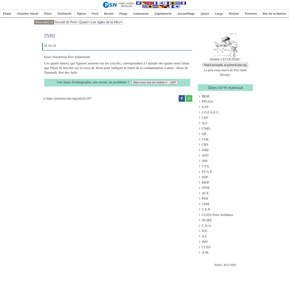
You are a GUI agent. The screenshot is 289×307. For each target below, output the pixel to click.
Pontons (251, 13)
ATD (205, 155)
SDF (205, 177)
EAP (205, 107)
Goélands (64, 13)
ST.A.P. (207, 172)
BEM (205, 96)
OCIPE (207, 220)
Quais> (84, 22)
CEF (205, 118)
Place (48, 13)
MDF (205, 182)
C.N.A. (207, 226)
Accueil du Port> (66, 22)
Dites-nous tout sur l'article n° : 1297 (154, 82)
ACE (205, 193)
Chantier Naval (27, 13)
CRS (205, 144)
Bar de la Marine (274, 13)
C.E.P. (206, 209)
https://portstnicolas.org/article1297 (67, 98)
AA (204, 236)
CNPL (206, 128)
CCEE (206, 247)
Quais (205, 13)
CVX (205, 166)
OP (204, 134)
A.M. (205, 252)
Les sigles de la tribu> (106, 22)
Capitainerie (163, 13)
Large (219, 13)
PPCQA (207, 101)
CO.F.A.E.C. (211, 112)
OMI (205, 150)
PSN (205, 198)
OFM (205, 188)
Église (81, 13)
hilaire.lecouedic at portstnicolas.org (225, 64)
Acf (204, 123)
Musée (109, 13)
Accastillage (186, 13)
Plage (123, 13)
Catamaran (141, 13)
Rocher (234, 13)
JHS (205, 161)
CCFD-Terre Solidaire (217, 215)
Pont (95, 13)
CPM (205, 204)
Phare (7, 13)
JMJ (205, 242)
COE (205, 139)
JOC (205, 231)
